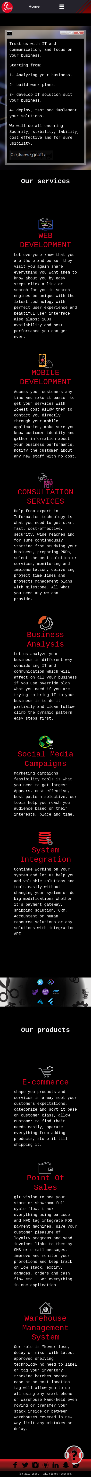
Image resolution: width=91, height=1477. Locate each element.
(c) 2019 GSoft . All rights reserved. (45, 1474)
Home (34, 6)
